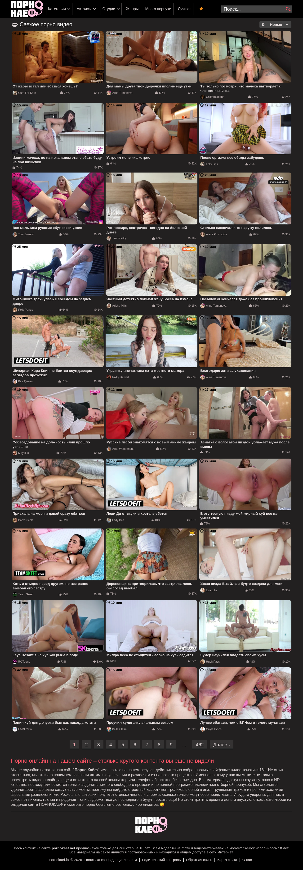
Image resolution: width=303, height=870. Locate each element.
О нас (247, 860)
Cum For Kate (24, 93)
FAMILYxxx (22, 729)
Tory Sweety (23, 234)
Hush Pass (210, 661)
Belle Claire (117, 729)
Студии (108, 9)
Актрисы (84, 9)
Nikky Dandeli (118, 377)
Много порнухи (158, 9)
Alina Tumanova (120, 93)
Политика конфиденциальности (111, 860)
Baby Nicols (23, 520)
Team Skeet (23, 594)
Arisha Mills (117, 305)
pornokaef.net (63, 848)
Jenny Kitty (116, 238)
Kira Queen (23, 381)
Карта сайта (227, 860)
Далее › (221, 744)
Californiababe (212, 97)
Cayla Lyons (211, 729)
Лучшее (185, 9)
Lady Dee (115, 520)
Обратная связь (199, 860)
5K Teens (21, 661)
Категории (57, 9)
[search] (288, 9)
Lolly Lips (209, 164)
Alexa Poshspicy (213, 234)
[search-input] (256, 9)
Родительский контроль (161, 860)
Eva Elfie (208, 590)
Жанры (132, 9)
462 (200, 744)
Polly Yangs (23, 309)
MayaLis (21, 453)
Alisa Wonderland (120, 448)
